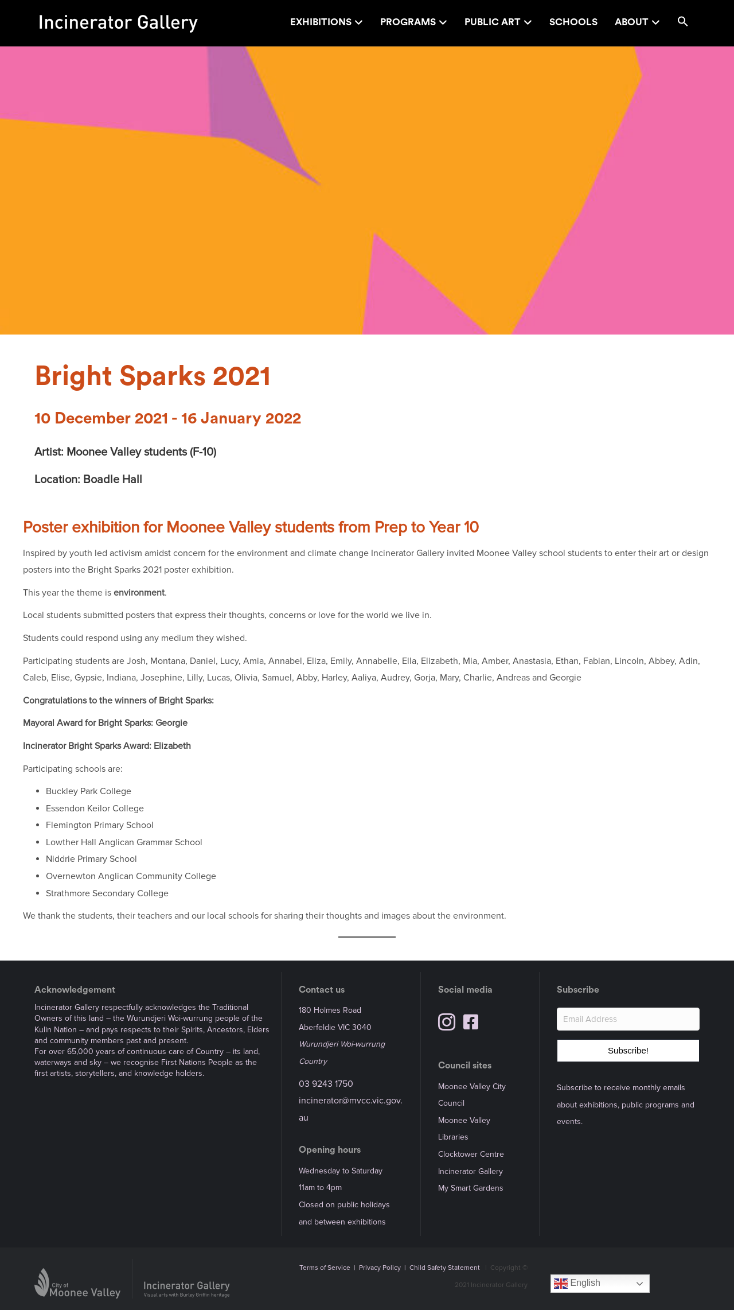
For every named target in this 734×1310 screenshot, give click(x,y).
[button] (683, 23)
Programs (408, 22)
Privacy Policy (380, 1268)
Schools (573, 22)
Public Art (492, 22)
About (632, 22)
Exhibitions (321, 22)
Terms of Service (324, 1268)
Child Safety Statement (444, 1268)
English (577, 1283)
